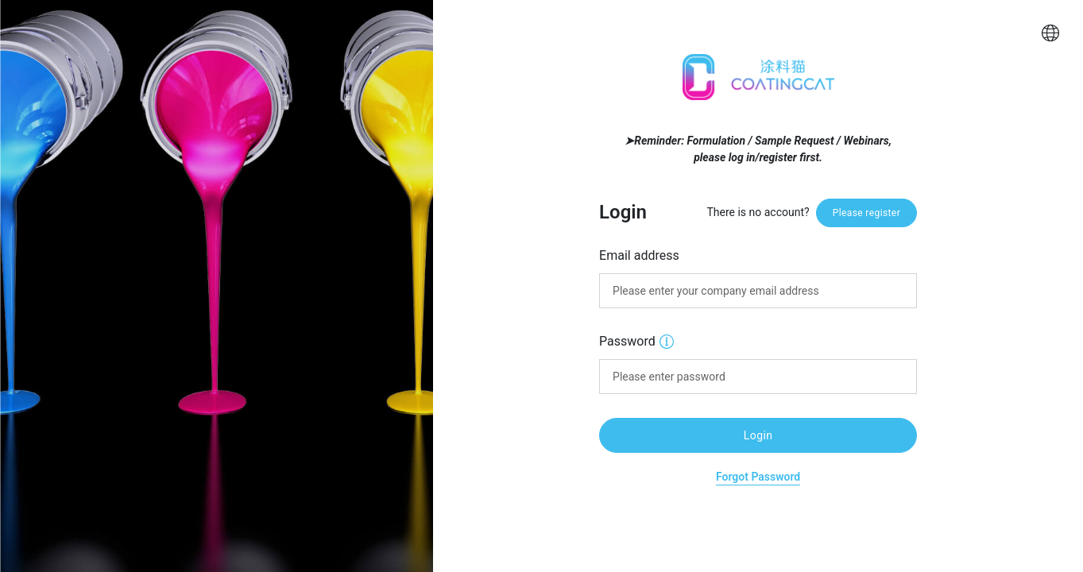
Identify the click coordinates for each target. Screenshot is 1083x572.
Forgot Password (758, 476)
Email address (639, 255)
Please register (866, 212)
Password (636, 340)
